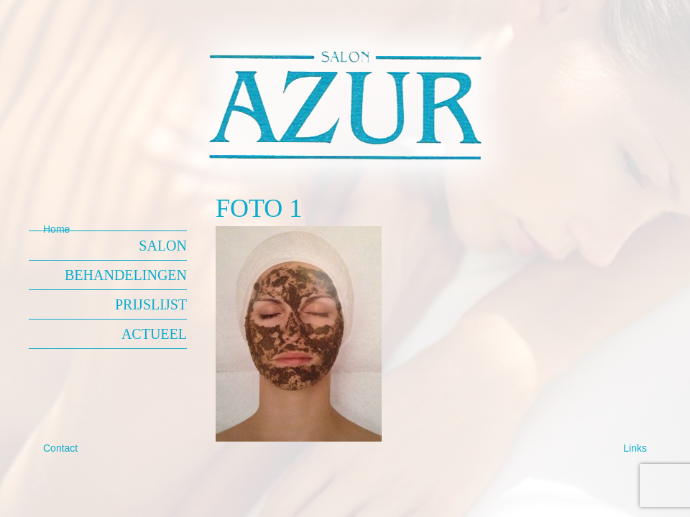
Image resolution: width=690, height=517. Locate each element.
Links (635, 448)
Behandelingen (126, 275)
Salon (163, 245)
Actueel (154, 334)
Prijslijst (151, 304)
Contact (60, 448)
